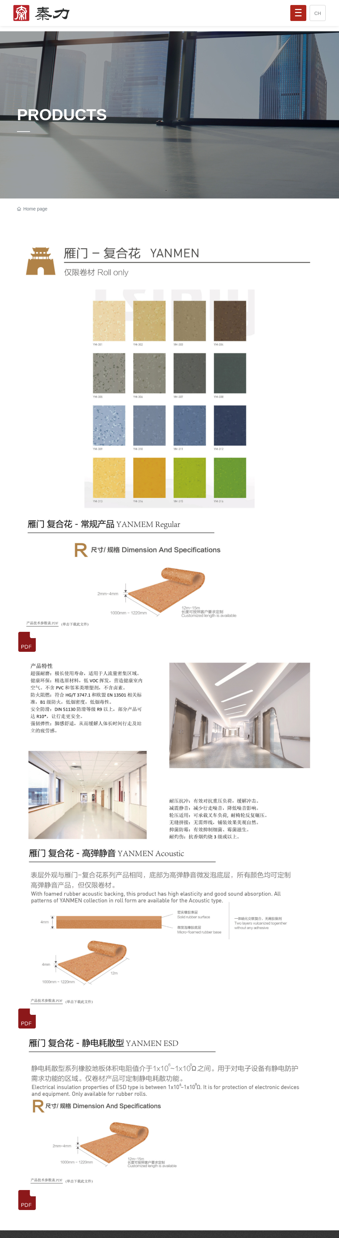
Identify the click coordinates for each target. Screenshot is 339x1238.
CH (317, 13)
